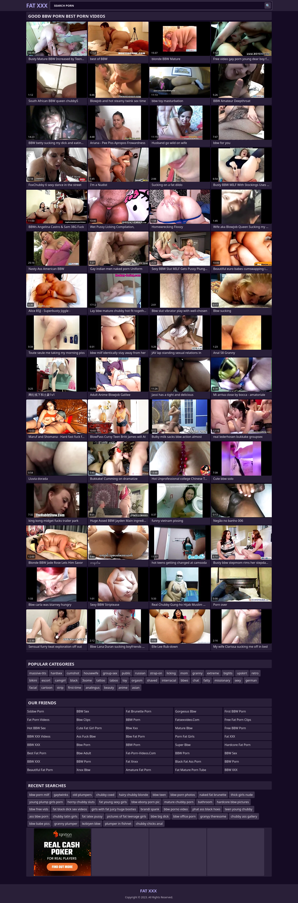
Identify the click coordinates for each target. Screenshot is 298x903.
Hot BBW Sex (36, 728)
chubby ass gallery (244, 816)
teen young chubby (238, 809)
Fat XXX (229, 736)
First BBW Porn (235, 711)
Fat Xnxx (132, 761)
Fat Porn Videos (38, 720)
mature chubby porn (178, 802)
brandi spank (150, 809)
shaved (152, 680)
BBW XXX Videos (38, 736)
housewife (91, 673)
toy (125, 680)
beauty (109, 688)
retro (254, 673)
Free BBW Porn (235, 728)
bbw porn (83, 745)
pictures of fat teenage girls (126, 816)
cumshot (73, 673)
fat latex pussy (92, 816)
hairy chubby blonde (133, 795)
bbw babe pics (39, 824)
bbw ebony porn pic (145, 802)
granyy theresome (213, 816)
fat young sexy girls (113, 802)
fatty (207, 680)
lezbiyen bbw (91, 824)
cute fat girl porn (89, 728)
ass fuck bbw (86, 736)
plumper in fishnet (118, 824)
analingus (92, 688)
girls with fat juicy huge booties (113, 809)
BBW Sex (83, 711)
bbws (184, 680)
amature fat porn (138, 770)
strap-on (156, 673)
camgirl (60, 680)
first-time (74, 688)
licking (171, 673)
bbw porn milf (39, 795)
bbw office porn (184, 816)
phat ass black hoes (206, 809)
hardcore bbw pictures (233, 802)
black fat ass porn (188, 761)
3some (87, 680)
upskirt (242, 673)
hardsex (56, 673)
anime (123, 688)
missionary (222, 680)
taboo (114, 680)
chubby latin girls (65, 816)
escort (46, 680)
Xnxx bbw (83, 770)
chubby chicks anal (149, 824)
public (126, 673)
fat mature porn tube (190, 770)
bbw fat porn (135, 736)
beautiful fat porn (40, 770)
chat (196, 680)
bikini (33, 680)
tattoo (100, 680)
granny (198, 673)
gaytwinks (61, 795)
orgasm (137, 680)
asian (136, 688)
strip (60, 688)
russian (140, 673)
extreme (213, 673)
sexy (238, 680)
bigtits (228, 673)
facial (33, 688)
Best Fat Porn (36, 753)
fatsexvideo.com (187, 720)
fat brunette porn (138, 711)
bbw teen (159, 795)
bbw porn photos (182, 795)
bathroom (205, 802)
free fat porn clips (237, 720)
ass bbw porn (38, 816)
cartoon (46, 688)
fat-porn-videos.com (141, 753)
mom (184, 673)
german (251, 680)
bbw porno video (176, 809)
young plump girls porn (46, 802)
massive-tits (37, 673)
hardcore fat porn (237, 745)
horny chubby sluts (81, 802)
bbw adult (84, 753)
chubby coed (105, 795)
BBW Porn (84, 761)
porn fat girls (184, 736)
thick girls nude (242, 795)
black (74, 680)
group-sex (110, 673)
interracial (169, 680)
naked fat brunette (213, 795)
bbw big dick (160, 816)
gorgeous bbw (185, 711)
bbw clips (83, 720)
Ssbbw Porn (35, 711)
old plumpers (82, 795)
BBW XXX (33, 745)
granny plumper (65, 824)
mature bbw (184, 728)
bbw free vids (38, 809)
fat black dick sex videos (70, 809)
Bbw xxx (132, 728)
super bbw (183, 745)
